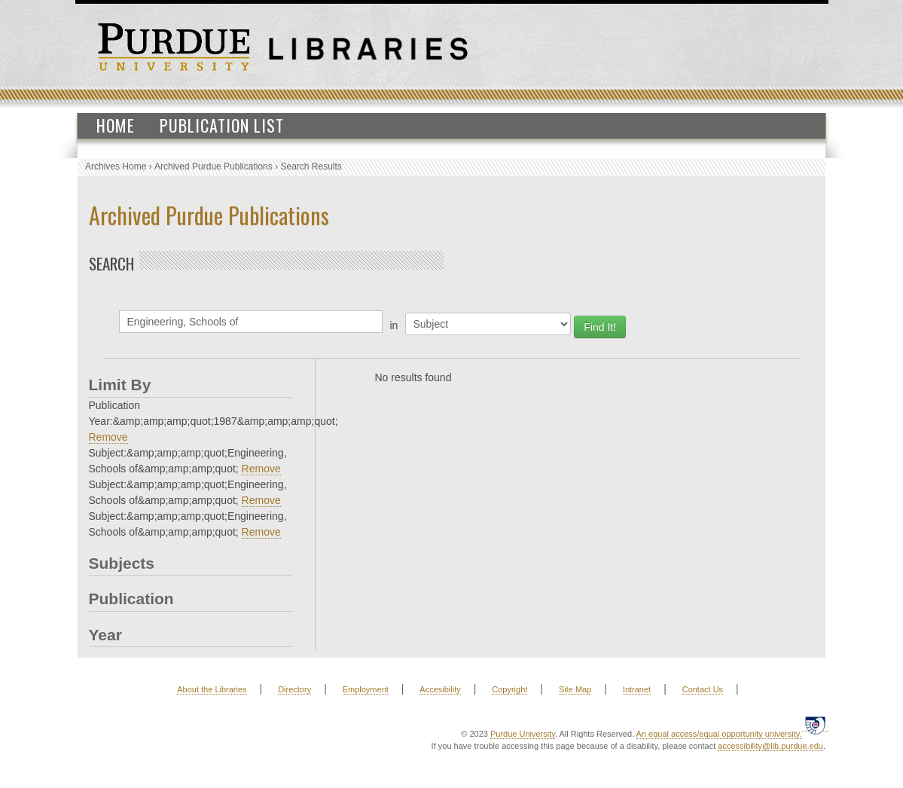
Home (115, 125)
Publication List (222, 125)
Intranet (637, 689)
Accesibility (439, 689)
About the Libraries (211, 689)
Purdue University (522, 733)
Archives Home (115, 166)
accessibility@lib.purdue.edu (770, 745)
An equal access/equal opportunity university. (719, 733)
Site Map (575, 689)
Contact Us (702, 689)
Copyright (509, 689)
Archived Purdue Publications (213, 166)
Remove (108, 437)
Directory (294, 689)
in (394, 325)
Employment (366, 689)
